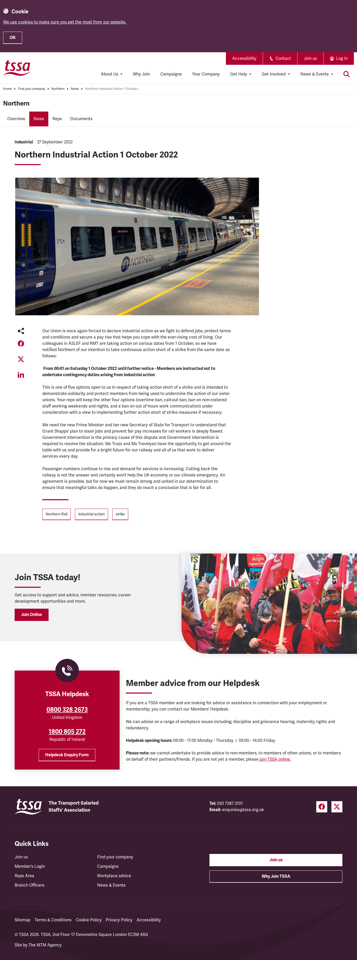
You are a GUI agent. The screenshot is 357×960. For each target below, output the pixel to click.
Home (7, 89)
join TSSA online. (275, 759)
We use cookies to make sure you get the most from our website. (64, 22)
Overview (16, 118)
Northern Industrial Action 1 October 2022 (112, 89)
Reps (57, 118)
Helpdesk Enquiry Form (67, 755)
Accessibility (244, 58)
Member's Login (30, 866)
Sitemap (22, 920)
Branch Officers (29, 885)
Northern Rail (56, 514)
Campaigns (171, 74)
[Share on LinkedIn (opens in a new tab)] (21, 375)
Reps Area (24, 875)
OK (13, 37)
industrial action (91, 514)
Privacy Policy (119, 920)
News (75, 89)
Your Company (206, 74)
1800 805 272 (67, 732)
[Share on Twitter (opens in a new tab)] (21, 359)
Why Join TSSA (276, 876)
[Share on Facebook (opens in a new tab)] (21, 343)
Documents (81, 118)
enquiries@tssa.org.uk (243, 809)
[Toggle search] (346, 74)
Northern (58, 89)
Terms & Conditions (53, 920)
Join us (310, 58)
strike (120, 514)
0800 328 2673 (67, 710)
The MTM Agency (45, 945)
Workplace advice (114, 875)
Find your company (31, 89)
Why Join (141, 74)
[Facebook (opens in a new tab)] (321, 806)
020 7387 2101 (230, 803)
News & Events (111, 885)
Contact (280, 58)
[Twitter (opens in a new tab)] (336, 806)
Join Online (31, 614)
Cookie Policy (89, 920)
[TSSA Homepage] (17, 68)
